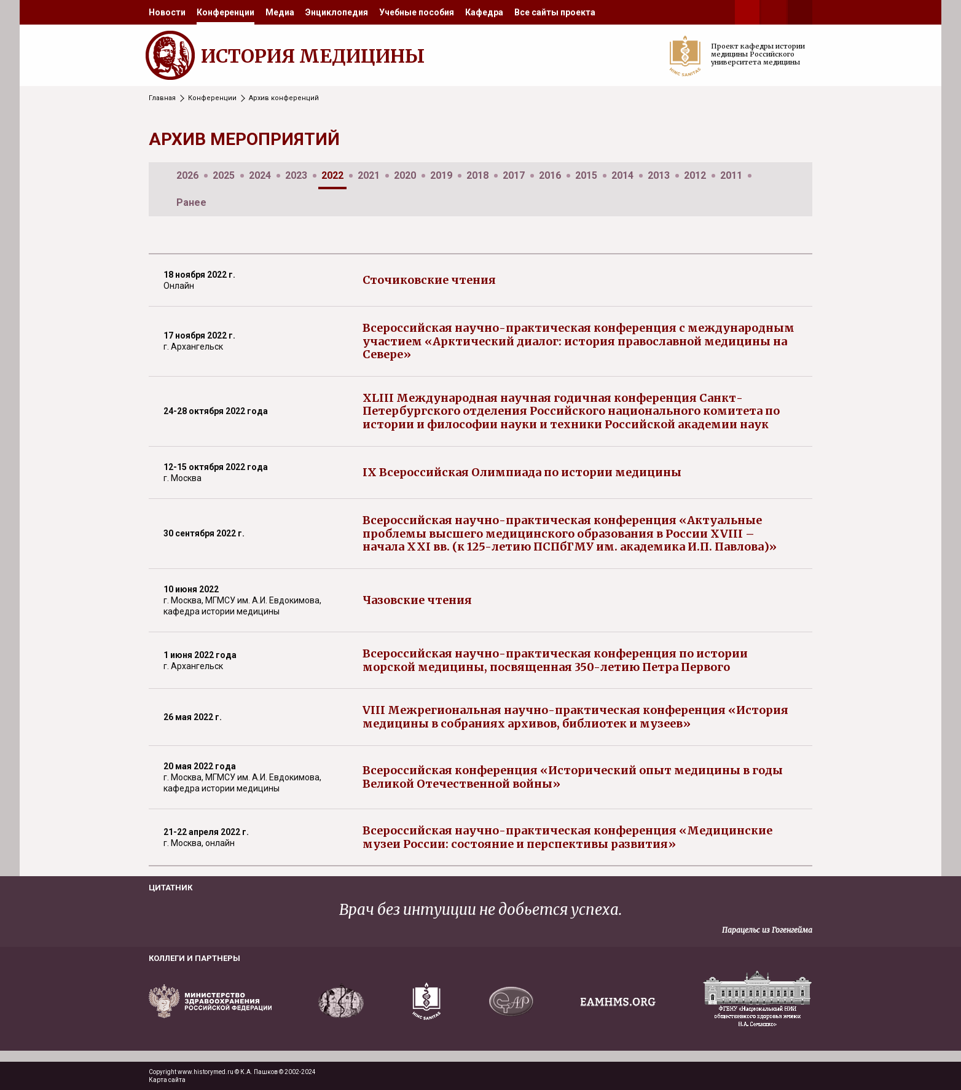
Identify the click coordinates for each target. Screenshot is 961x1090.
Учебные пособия (416, 12)
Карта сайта (167, 1079)
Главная (162, 98)
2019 (441, 175)
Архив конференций (284, 98)
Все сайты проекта (554, 12)
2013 (659, 175)
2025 (224, 175)
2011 (731, 175)
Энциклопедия (336, 12)
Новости (167, 12)
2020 (405, 175)
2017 (514, 175)
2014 (622, 175)
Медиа (279, 12)
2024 (260, 175)
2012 (695, 175)
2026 (187, 175)
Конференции (225, 12)
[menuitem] (167, 12)
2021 (369, 175)
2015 (586, 175)
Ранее (191, 202)
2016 (550, 175)
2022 (332, 175)
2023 (296, 175)
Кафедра (484, 12)
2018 (477, 175)
